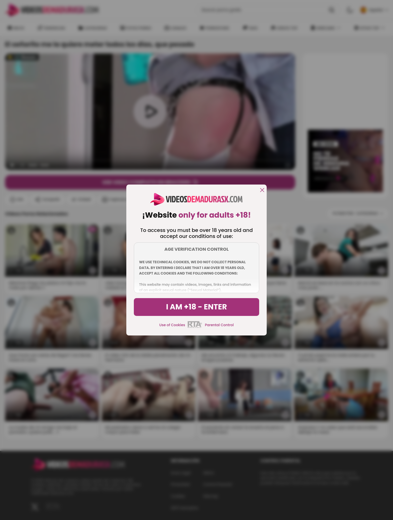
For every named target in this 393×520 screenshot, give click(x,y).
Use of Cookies (172, 324)
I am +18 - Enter (196, 307)
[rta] (194, 327)
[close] (262, 190)
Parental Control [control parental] (219, 324)
